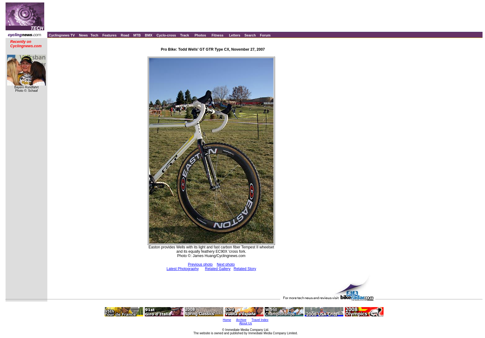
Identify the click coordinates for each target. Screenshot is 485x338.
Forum (265, 35)
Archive (241, 320)
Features (109, 35)
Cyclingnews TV (62, 35)
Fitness (218, 35)
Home (227, 320)
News (83, 35)
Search (250, 35)
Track (184, 35)
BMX (148, 35)
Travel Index (259, 320)
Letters (234, 35)
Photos (200, 35)
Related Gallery (217, 269)
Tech (94, 35)
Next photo (226, 264)
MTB (137, 35)
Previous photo (200, 264)
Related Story (245, 269)
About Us (245, 323)
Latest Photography (182, 269)
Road (125, 35)
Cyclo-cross (166, 35)
